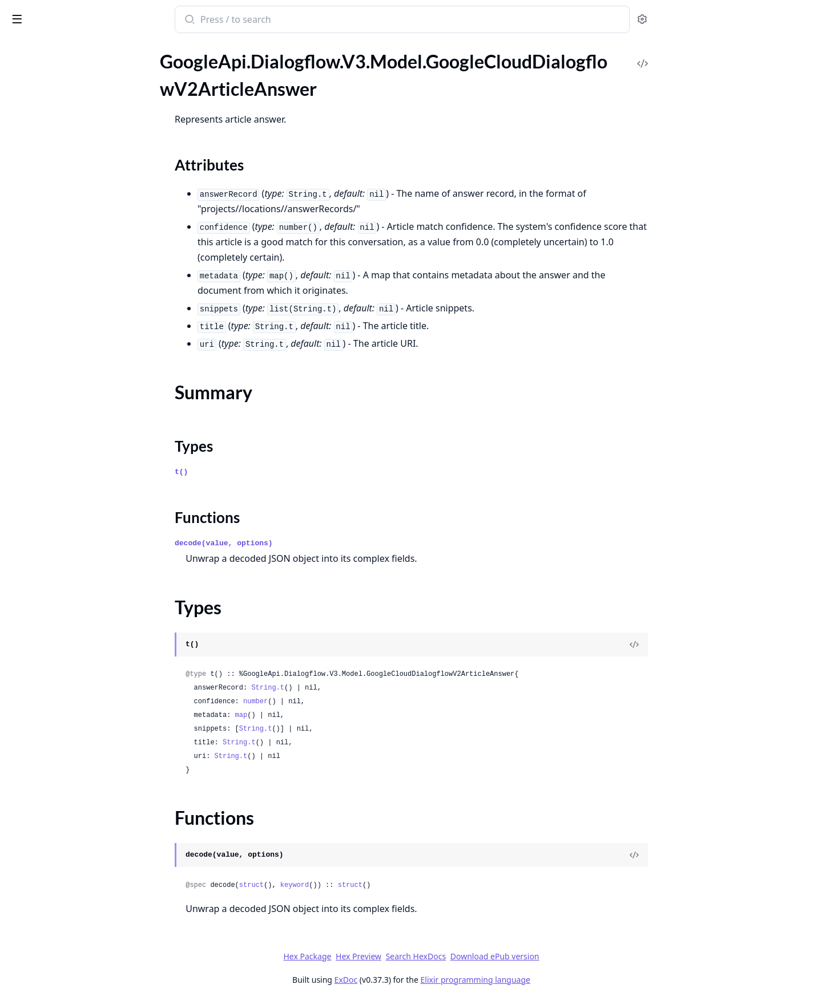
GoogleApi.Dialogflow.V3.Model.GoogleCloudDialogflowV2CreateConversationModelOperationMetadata (81, 310)
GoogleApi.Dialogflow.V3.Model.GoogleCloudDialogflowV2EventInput (81, 417)
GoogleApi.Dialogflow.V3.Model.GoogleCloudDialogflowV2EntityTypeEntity (81, 402)
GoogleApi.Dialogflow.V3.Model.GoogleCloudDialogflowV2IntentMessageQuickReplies (81, 987)
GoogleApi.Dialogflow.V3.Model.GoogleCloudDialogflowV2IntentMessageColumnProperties (81, 879)
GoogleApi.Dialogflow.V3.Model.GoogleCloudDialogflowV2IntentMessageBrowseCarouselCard (81, 772)
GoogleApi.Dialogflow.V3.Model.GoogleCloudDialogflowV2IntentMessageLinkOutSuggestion (81, 910)
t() (266, 472)
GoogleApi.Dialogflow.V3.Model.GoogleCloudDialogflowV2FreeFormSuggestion (81, 479)
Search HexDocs (501, 956)
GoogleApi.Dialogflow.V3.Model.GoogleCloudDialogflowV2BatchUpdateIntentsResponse (81, 202)
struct (336, 885)
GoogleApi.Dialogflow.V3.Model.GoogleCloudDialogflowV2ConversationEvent (81, 248)
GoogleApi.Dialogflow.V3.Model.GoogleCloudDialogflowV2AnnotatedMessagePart (81, 74)
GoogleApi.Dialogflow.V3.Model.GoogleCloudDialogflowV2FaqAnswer (81, 464)
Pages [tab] (20, 49)
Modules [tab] (68, 49)
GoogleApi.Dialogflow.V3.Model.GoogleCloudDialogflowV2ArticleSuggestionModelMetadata (81, 171)
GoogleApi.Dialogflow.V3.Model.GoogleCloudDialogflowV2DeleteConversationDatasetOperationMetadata (81, 325)
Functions (39, 150)
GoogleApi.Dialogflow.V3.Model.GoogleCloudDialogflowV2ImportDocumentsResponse (81, 618)
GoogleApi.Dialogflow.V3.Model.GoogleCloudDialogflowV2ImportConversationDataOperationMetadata (81, 587)
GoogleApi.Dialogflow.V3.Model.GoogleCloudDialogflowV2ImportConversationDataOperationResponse (81, 602)
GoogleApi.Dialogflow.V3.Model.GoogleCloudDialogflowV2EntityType (81, 387)
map (326, 715)
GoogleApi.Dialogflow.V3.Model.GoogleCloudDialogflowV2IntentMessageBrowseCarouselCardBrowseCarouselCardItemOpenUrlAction (81, 802)
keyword (379, 885)
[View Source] (720, 644)
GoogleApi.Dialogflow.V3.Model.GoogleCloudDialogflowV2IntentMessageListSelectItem (81, 941)
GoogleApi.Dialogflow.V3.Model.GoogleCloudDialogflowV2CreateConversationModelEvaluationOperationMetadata (81, 294)
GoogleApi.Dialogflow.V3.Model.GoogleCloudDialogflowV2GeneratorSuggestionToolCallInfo (81, 556)
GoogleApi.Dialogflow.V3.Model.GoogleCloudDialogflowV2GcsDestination (81, 494)
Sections (36, 109)
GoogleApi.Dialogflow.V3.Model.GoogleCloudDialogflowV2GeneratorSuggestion (81, 541)
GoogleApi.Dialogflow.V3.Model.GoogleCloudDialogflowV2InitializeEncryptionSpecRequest (81, 648)
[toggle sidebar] (156, 18)
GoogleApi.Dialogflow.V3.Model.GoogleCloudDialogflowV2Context (81, 233)
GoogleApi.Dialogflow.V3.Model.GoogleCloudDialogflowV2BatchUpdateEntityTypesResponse (81, 186)
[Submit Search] (274, 21)
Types (31, 137)
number (341, 702)
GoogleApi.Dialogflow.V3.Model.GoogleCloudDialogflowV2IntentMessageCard (81, 818)
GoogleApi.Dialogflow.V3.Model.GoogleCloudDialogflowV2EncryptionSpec (81, 371)
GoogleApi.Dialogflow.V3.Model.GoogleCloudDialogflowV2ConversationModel (81, 263)
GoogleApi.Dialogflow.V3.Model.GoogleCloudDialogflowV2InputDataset (81, 664)
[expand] (160, 61)
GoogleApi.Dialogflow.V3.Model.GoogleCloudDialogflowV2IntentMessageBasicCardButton (81, 741)
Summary (38, 123)
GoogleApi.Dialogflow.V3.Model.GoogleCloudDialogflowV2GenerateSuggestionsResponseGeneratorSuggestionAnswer (81, 525)
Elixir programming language (560, 979)
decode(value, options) (309, 543)
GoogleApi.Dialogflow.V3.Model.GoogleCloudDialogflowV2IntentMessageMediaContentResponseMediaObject (81, 972)
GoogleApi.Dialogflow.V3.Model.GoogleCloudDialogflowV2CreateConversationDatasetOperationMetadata (81, 279)
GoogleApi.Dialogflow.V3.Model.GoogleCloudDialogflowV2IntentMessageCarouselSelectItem (81, 864)
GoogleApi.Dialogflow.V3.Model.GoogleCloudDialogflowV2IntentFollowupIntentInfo (81, 695)
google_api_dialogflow (62, 14)
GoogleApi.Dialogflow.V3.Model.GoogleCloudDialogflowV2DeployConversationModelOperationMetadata (81, 356)
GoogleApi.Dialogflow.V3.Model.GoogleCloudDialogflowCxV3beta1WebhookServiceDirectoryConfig (81, 59)
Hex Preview (444, 956)
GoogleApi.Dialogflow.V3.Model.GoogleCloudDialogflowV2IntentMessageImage (81, 895)
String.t (353, 688)
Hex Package (393, 956)
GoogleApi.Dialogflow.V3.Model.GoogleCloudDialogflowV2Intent (81, 679)
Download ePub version (579, 956)
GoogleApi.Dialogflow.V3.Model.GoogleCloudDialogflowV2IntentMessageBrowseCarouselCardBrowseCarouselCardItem (81, 787)
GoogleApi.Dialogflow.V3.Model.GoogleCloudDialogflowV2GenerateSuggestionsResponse (81, 510)
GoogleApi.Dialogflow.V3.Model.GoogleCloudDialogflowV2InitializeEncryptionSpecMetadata (81, 633)
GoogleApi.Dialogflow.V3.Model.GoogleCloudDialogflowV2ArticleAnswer (81, 89)
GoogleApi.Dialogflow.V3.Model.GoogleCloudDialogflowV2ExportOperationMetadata (81, 448)
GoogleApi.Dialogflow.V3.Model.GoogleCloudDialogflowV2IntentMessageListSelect (81, 926)
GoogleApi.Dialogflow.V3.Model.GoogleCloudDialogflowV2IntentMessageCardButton (81, 833)
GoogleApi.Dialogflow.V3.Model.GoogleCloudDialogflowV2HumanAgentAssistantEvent (81, 571)
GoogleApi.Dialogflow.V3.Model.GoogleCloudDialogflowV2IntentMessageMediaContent (81, 956)
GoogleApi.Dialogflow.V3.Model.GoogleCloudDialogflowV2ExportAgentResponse (81, 433)
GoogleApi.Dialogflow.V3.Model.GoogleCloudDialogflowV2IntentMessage (81, 710)
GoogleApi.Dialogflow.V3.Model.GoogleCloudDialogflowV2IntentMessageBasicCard (81, 725)
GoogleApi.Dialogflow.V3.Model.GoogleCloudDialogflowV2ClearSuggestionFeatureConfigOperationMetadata (81, 217)
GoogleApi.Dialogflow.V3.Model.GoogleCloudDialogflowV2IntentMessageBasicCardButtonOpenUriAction (81, 756)
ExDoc (431, 979)
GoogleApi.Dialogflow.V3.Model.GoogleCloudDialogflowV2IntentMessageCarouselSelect (81, 849)
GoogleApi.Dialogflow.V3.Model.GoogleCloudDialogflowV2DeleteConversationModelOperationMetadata (81, 340)
